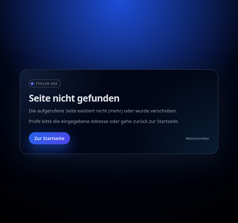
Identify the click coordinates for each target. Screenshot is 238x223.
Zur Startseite (49, 138)
